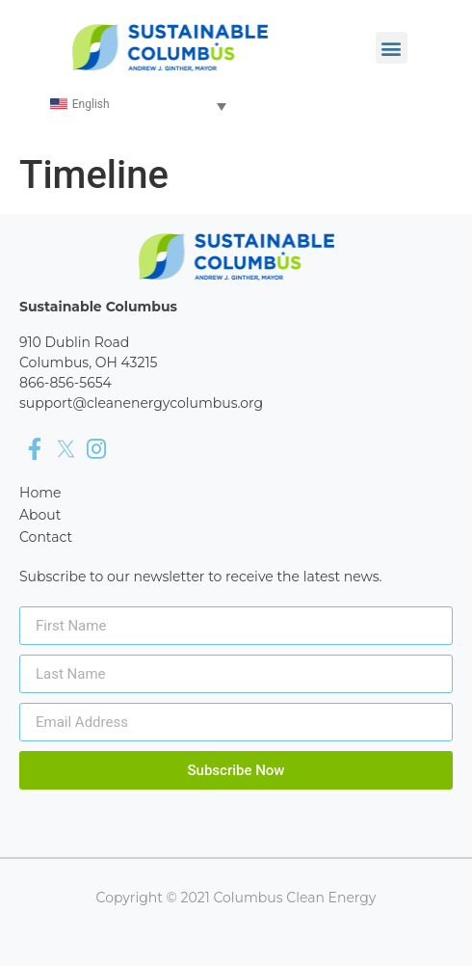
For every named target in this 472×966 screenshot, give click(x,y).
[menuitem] (139, 106)
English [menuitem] (91, 104)
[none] (139, 106)
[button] (391, 48)
